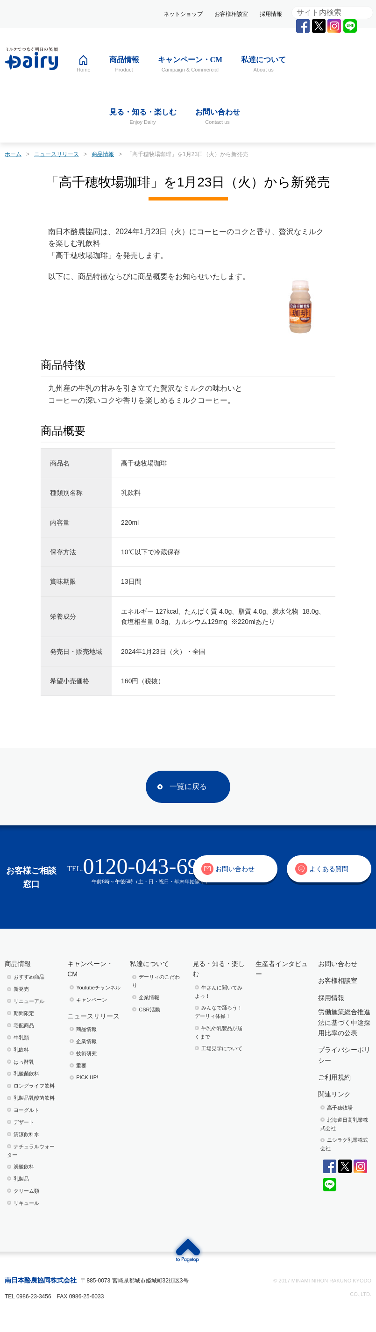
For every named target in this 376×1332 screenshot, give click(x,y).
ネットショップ (183, 14)
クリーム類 (26, 1191)
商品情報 (18, 963)
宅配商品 (24, 1025)
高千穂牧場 (340, 1107)
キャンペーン (91, 1000)
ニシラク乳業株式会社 (344, 1144)
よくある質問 (328, 869)
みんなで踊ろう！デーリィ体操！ (218, 1012)
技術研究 (86, 1053)
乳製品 (21, 1179)
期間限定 (24, 1013)
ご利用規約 (334, 1077)
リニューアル (29, 1001)
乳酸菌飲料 (26, 1073)
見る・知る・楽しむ (218, 969)
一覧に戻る (188, 786)
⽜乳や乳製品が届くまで (218, 1032)
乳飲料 (21, 1050)
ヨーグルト (26, 1110)
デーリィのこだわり (156, 981)
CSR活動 (149, 1009)
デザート (24, 1122)
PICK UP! (87, 1077)
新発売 (21, 989)
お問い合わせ (235, 869)
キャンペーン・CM (90, 969)
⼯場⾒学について (221, 1048)
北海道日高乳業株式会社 (344, 1124)
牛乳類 (21, 1037)
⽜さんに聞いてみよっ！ (218, 992)
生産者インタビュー (281, 969)
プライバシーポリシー (344, 1055)
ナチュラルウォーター (31, 1151)
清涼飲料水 (26, 1134)
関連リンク (334, 1094)
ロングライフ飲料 (34, 1086)
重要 (81, 1065)
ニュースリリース (93, 1016)
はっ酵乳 (24, 1062)
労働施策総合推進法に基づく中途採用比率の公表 (344, 1022)
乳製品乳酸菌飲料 (34, 1098)
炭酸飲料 (24, 1166)
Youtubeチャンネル (98, 987)
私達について (149, 963)
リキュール (26, 1203)
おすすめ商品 (29, 977)
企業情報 (86, 1041)
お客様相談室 (231, 14)
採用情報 (271, 14)
